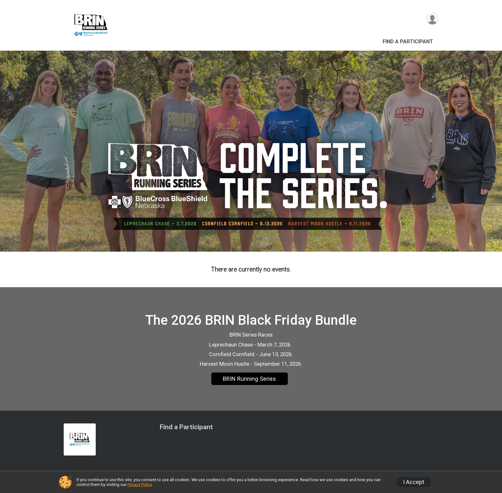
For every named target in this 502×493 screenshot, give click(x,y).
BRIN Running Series (249, 378)
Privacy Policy (139, 484)
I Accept (413, 482)
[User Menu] (432, 19)
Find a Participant (408, 41)
